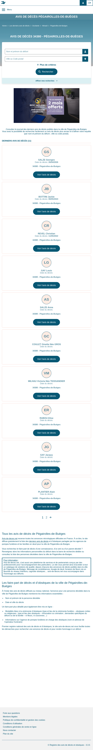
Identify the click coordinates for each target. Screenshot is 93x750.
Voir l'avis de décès (46, 174)
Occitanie (35, 26)
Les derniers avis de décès (19, 26)
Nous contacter (9, 730)
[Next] (50, 517)
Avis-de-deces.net (9, 539)
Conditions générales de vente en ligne (19, 727)
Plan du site (8, 734)
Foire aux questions (11, 713)
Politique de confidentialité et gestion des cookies (24, 720)
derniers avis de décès (39, 541)
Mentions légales (10, 717)
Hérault (44, 26)
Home (4, 26)
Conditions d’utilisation (12, 723)
